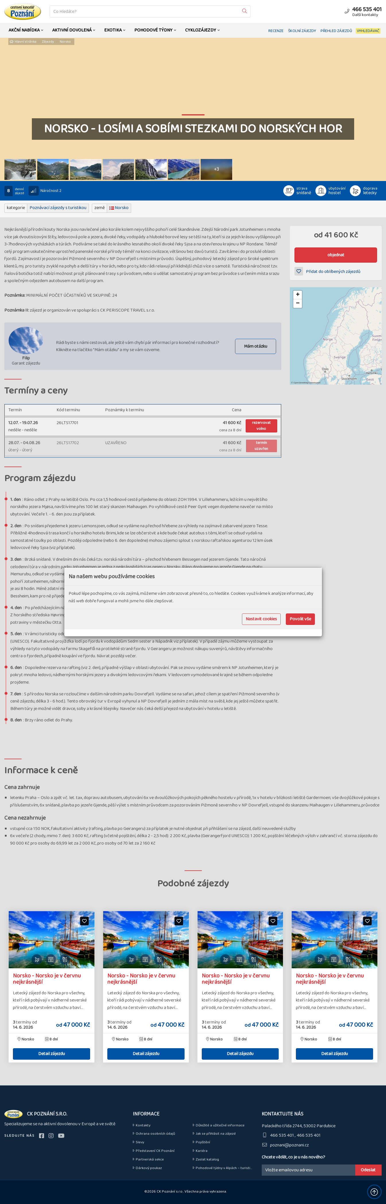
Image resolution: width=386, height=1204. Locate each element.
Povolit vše (300, 619)
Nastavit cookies (261, 619)
